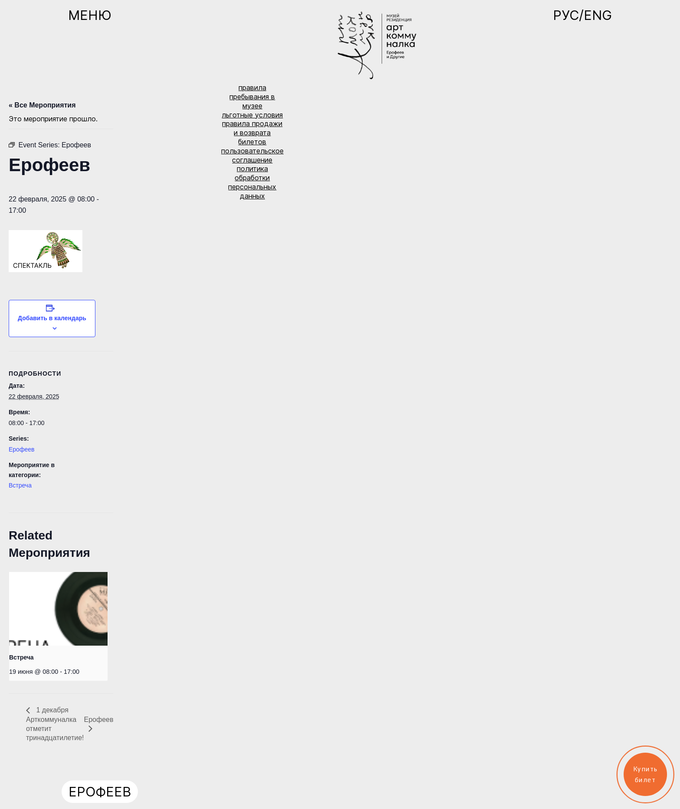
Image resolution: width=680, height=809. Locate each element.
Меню (89, 15)
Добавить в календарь (52, 318)
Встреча (20, 485)
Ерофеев (21, 449)
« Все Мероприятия (42, 105)
